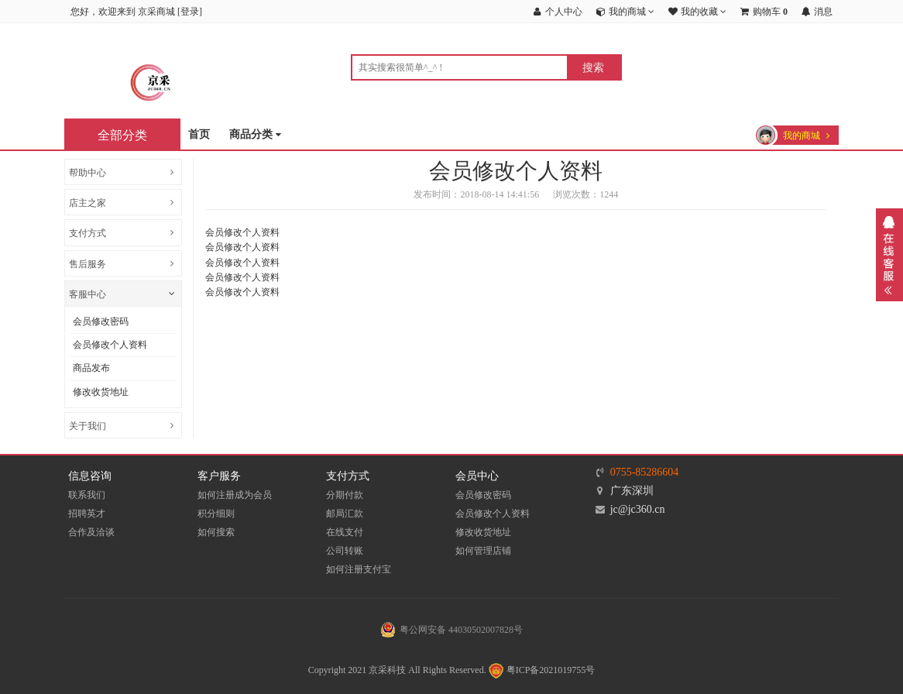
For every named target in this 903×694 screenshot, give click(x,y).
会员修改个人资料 (110, 344)
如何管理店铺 (483, 550)
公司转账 (344, 550)
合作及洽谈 (91, 532)
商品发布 (91, 367)
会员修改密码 (101, 321)
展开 (889, 254)
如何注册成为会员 (234, 495)
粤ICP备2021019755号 (541, 670)
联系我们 (86, 495)
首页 (199, 134)
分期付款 (344, 495)
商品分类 (255, 135)
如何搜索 (216, 532)
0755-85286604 (644, 472)
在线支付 (344, 532)
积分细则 (216, 513)
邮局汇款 (344, 513)
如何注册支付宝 (358, 569)
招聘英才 (86, 513)
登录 (189, 11)
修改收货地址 (101, 392)
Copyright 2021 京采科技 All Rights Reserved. (397, 670)
